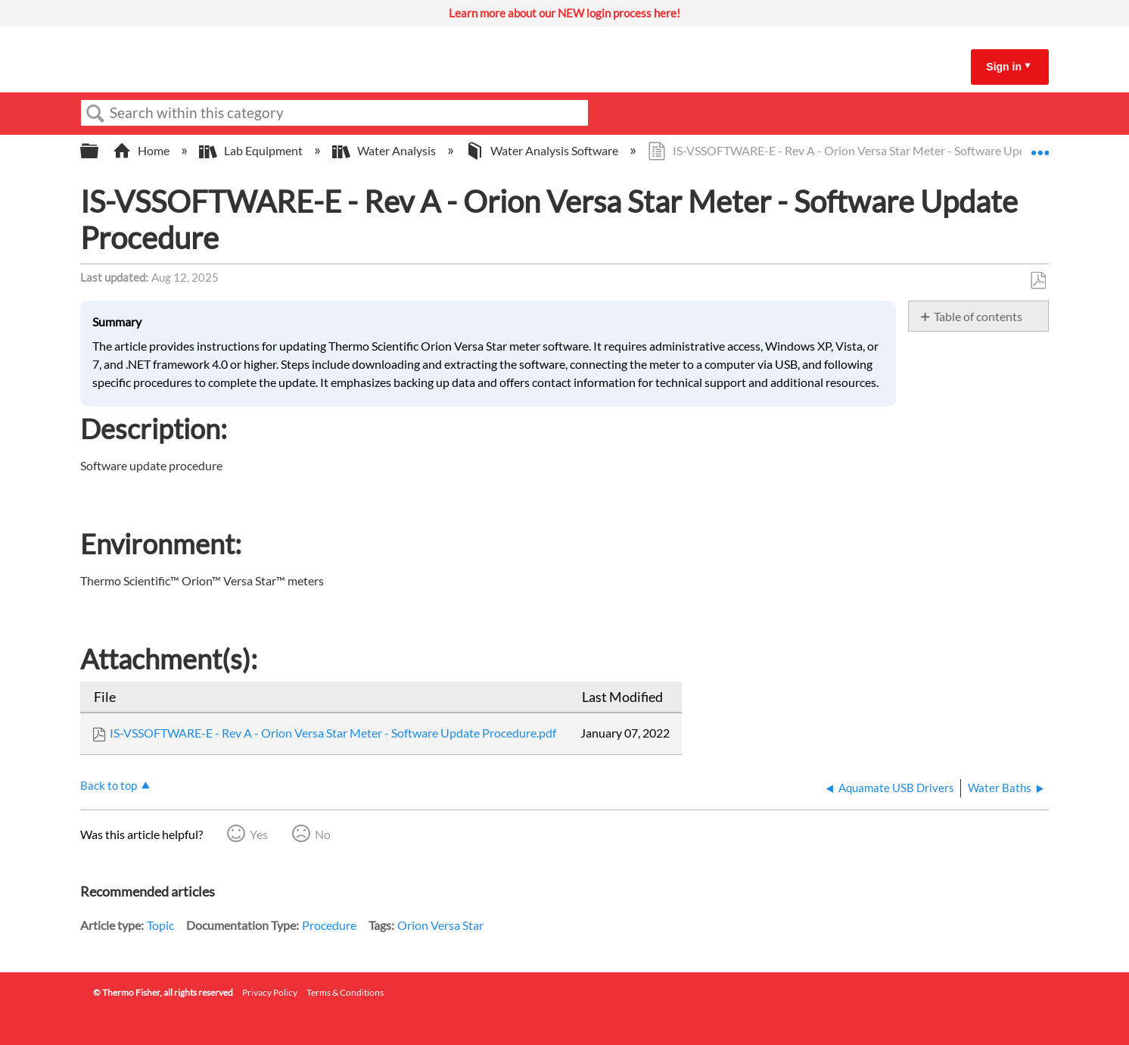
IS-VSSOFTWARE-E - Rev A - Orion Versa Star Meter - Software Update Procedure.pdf (333, 732)
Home (142, 150)
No (323, 834)
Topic (160, 925)
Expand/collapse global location (1040, 146)
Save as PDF (1038, 281)
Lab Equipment (252, 150)
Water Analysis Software (542, 150)
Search (95, 113)
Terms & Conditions (345, 992)
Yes (259, 834)
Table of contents (978, 316)
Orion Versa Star (440, 925)
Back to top (108, 785)
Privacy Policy (269, 992)
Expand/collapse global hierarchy (99, 151)
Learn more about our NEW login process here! (564, 13)
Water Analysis (385, 150)
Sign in (1004, 67)
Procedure (329, 925)
